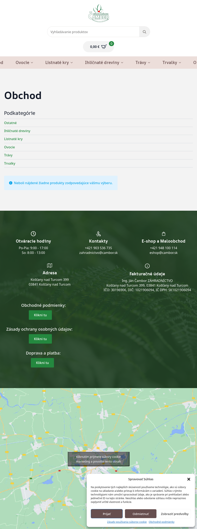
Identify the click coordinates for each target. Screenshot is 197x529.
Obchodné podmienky (162, 522)
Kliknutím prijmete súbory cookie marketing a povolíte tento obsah (98, 459)
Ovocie (22, 62)
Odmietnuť (141, 514)
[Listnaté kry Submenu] (73, 62)
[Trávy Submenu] (150, 62)
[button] (189, 479)
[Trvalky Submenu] (181, 62)
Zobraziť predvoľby (175, 514)
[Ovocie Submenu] (33, 62)
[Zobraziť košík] (98, 46)
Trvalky (169, 62)
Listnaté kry (57, 62)
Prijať (107, 514)
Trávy (140, 62)
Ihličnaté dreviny (102, 62)
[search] (144, 32)
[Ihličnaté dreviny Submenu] (123, 62)
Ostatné (10, 123)
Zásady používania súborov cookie (127, 522)
